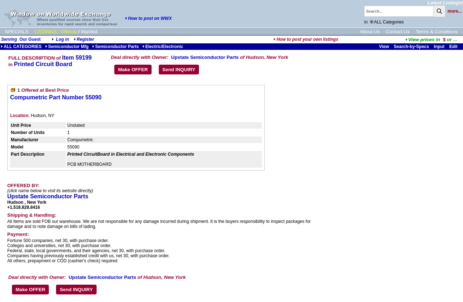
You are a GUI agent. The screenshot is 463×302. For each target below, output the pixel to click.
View (384, 46)
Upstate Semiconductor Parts (205, 57)
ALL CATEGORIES (21, 46)
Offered (69, 31)
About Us (370, 31)
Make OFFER (133, 69)
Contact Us (398, 31)
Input (439, 46)
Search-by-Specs (411, 46)
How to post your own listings (305, 39)
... (431, 39)
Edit (454, 46)
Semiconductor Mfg (67, 46)
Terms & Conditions (437, 31)
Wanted (89, 31)
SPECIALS (16, 31)
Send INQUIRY (178, 69)
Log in (62, 39)
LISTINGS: (46, 31)
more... (454, 11)
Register (85, 39)
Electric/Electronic (163, 46)
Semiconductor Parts (115, 46)
